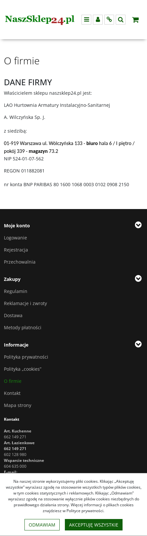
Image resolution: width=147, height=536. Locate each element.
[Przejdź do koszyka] (135, 19)
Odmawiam (42, 525)
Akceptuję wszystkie (93, 525)
